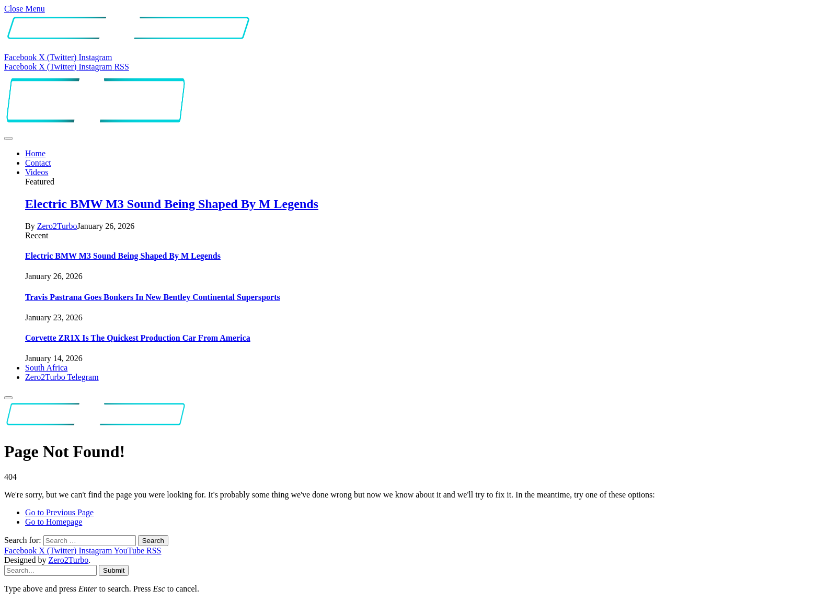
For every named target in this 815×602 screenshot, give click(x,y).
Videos (36, 172)
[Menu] (8, 138)
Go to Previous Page (59, 512)
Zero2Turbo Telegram (62, 377)
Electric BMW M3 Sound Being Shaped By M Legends (171, 204)
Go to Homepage (53, 521)
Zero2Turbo (57, 226)
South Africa (46, 367)
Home (35, 153)
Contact (38, 162)
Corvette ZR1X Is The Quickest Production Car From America (137, 337)
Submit (113, 570)
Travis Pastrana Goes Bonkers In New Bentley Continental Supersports (152, 297)
